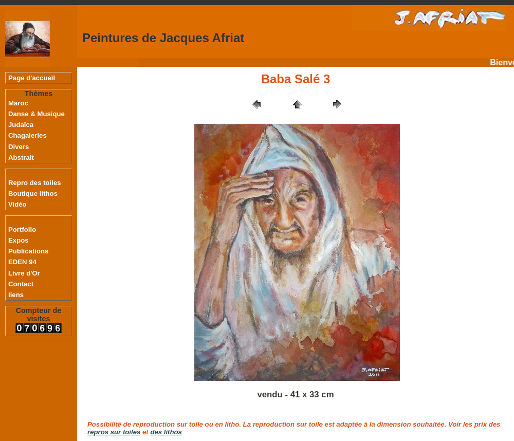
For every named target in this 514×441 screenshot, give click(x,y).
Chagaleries (27, 135)
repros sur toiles (113, 432)
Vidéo (17, 204)
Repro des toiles (34, 183)
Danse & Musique (36, 114)
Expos (18, 240)
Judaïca (20, 124)
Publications (28, 251)
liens (16, 295)
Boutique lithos (33, 193)
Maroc (18, 103)
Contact (20, 284)
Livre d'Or (24, 273)
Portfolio (22, 229)
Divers (18, 147)
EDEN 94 (22, 262)
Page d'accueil (31, 78)
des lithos (166, 432)
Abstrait (21, 157)
